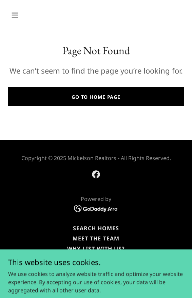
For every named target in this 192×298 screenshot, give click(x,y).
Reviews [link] (96, 259)
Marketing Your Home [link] (96, 269)
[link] (96, 174)
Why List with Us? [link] (96, 248)
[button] (28, 15)
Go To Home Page (96, 97)
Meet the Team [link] (96, 238)
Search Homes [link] (96, 228)
